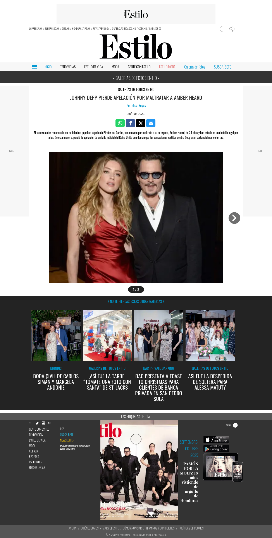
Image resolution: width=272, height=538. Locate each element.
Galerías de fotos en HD (136, 89)
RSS (62, 429)
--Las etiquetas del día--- (136, 416)
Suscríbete (67, 434)
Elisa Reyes (138, 105)
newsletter (67, 440)
